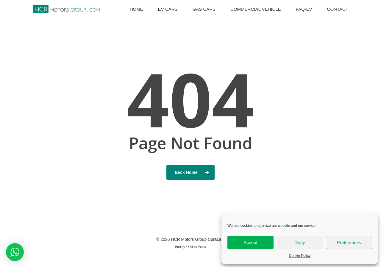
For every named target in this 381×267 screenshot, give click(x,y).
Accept (250, 242)
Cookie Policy (300, 256)
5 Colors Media (196, 247)
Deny (299, 242)
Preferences (349, 242)
